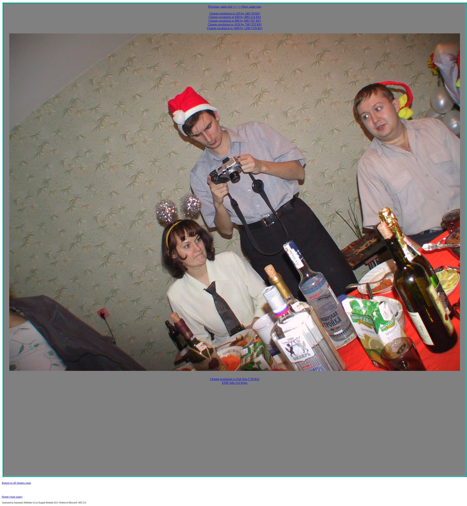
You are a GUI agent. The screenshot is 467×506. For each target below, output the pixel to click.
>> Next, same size (249, 6)
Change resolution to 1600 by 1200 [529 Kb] (234, 28)
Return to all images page (16, 482)
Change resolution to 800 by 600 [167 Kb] (234, 20)
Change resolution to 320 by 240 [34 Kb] (234, 13)
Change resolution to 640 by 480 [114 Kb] (235, 17)
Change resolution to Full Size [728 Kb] (234, 379)
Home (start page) (12, 496)
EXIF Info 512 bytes (234, 382)
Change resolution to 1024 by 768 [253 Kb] (235, 24)
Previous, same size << (222, 6)
